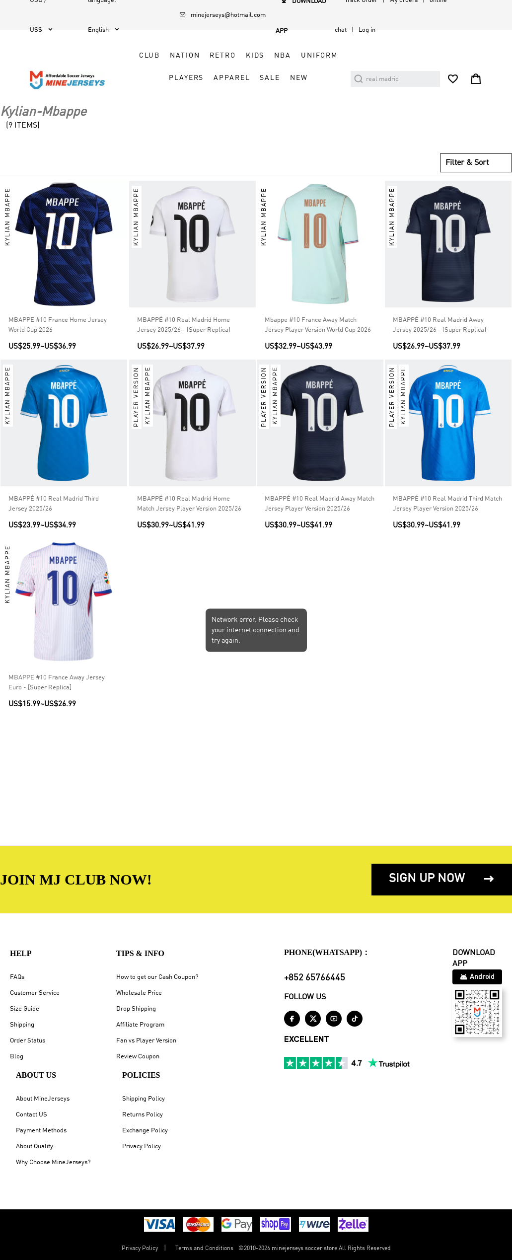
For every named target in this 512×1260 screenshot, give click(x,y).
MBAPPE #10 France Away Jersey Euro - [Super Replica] (56, 682)
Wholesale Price (139, 993)
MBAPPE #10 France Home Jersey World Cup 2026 (57, 325)
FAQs (17, 977)
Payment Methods (41, 1130)
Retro (222, 55)
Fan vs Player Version (146, 1041)
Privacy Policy (141, 1146)
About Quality (34, 1146)
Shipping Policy (143, 1099)
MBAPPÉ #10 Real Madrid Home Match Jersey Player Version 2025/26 (189, 504)
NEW (299, 77)
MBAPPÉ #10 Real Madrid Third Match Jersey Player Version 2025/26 (447, 504)
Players (186, 77)
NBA (282, 55)
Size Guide (24, 1009)
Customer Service (35, 993)
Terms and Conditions (204, 1249)
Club (149, 55)
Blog (16, 1056)
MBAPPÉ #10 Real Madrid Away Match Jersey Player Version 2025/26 (319, 504)
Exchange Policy (145, 1130)
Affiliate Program (140, 1025)
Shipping (22, 1025)
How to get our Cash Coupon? (157, 977)
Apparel (232, 77)
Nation (185, 55)
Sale (270, 77)
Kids (255, 55)
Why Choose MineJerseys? (53, 1162)
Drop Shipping (136, 1009)
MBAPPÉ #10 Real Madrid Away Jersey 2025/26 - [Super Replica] (439, 325)
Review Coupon (137, 1056)
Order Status (27, 1041)
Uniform (319, 55)
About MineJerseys (43, 1099)
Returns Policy (142, 1115)
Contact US (31, 1115)
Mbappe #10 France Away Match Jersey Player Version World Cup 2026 (318, 325)
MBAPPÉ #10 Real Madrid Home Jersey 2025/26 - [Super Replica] (183, 325)
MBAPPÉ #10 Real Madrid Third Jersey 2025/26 (53, 504)
